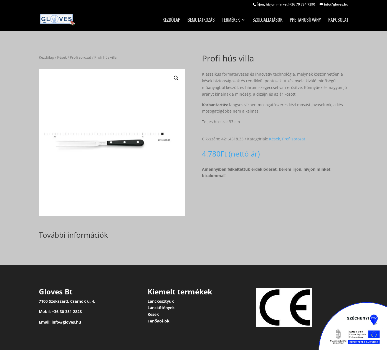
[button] (176, 78)
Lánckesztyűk (161, 301)
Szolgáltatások (267, 20)
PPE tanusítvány (305, 20)
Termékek (231, 20)
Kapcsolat (338, 20)
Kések (62, 57)
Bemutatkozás (201, 20)
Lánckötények (161, 307)
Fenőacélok (159, 321)
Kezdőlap (171, 20)
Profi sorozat (80, 57)
